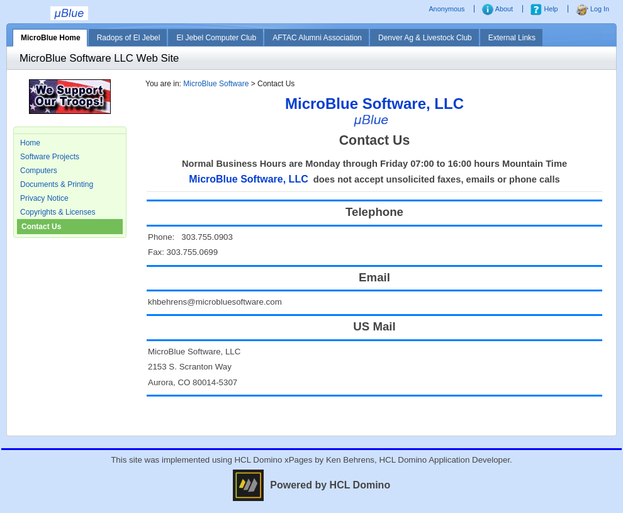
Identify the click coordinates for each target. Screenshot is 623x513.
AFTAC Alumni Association (317, 37)
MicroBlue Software (216, 83)
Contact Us (41, 226)
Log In (592, 9)
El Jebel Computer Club (216, 37)
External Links (512, 37)
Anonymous (447, 9)
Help (544, 9)
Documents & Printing (56, 184)
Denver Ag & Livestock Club (425, 37)
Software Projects (49, 156)
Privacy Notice (44, 198)
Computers (38, 170)
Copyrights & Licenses (57, 212)
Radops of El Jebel (128, 37)
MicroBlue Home (51, 37)
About (497, 9)
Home (30, 142)
